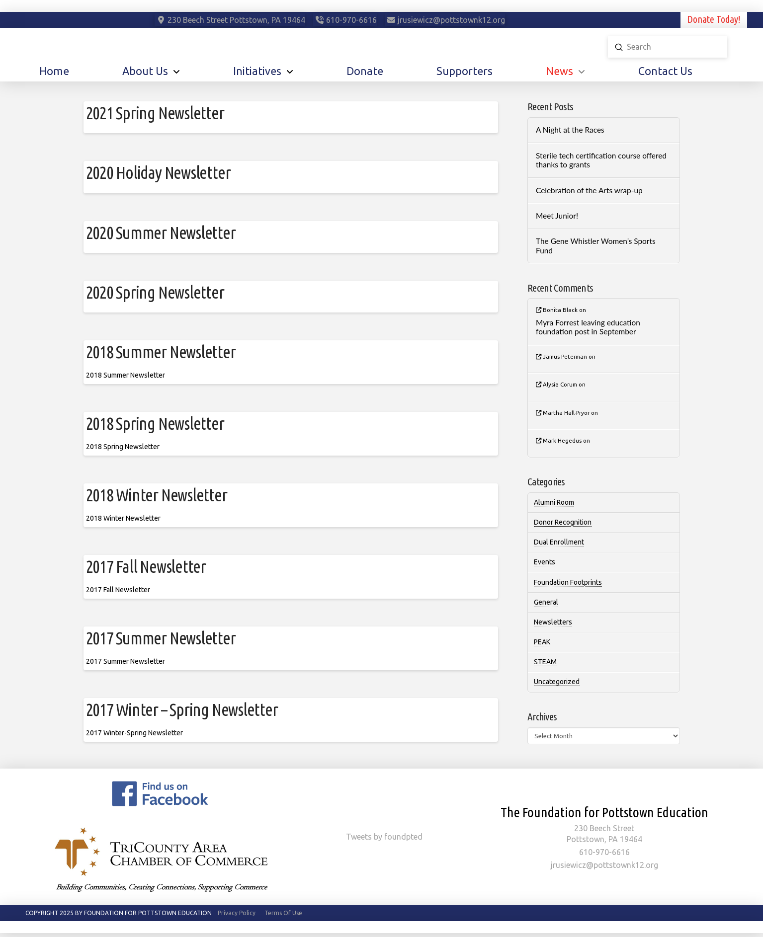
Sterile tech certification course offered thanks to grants (601, 160)
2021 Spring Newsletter (155, 113)
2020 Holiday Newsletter (158, 172)
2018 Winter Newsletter (156, 495)
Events (544, 562)
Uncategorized (557, 682)
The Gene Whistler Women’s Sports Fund (596, 245)
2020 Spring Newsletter (155, 292)
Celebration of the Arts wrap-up (589, 190)
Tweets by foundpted (384, 836)
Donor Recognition (563, 522)
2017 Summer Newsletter (161, 638)
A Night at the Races (570, 129)
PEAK (542, 642)
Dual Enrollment (559, 542)
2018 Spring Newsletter (155, 423)
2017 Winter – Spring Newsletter (182, 709)
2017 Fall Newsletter (146, 566)
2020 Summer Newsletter (161, 232)
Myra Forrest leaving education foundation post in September (588, 327)
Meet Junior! (557, 215)
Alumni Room (554, 502)
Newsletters (553, 622)
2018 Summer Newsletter (161, 352)
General (546, 602)
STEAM (545, 662)
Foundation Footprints (568, 582)
